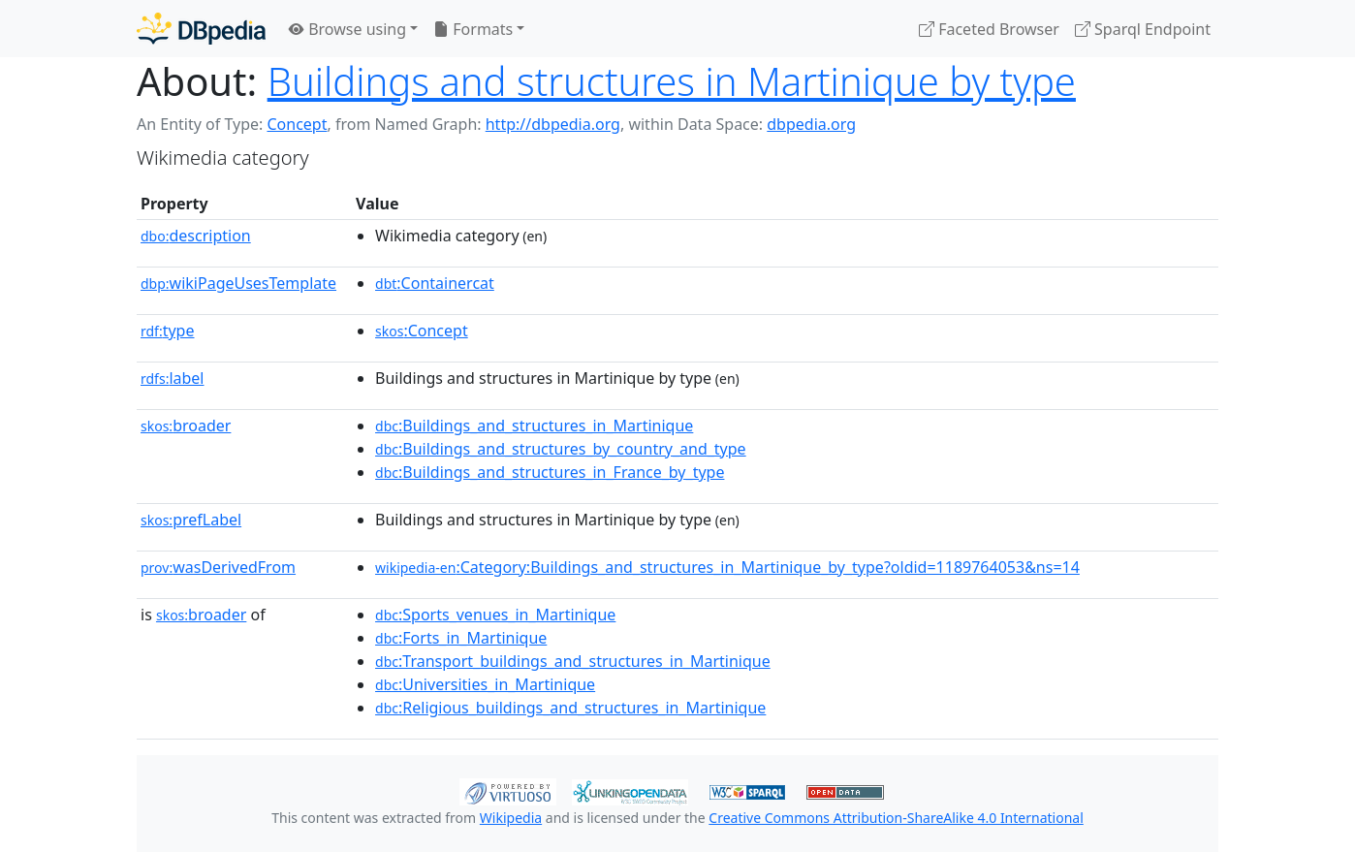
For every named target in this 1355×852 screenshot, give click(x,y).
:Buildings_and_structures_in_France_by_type (549, 472)
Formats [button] (473, 29)
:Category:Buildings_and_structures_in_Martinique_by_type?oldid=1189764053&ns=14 (727, 567)
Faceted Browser (989, 29)
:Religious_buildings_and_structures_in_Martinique (570, 707)
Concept (297, 124)
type (168, 330)
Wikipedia (511, 817)
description (196, 235)
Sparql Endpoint (1143, 29)
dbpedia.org (811, 124)
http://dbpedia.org (553, 124)
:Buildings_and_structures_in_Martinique (534, 425)
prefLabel (191, 519)
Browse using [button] (347, 29)
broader (186, 425)
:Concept (421, 330)
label (173, 378)
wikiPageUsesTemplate (238, 283)
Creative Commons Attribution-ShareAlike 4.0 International (896, 817)
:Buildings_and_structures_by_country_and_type (560, 448)
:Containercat (434, 283)
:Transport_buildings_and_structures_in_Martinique (573, 661)
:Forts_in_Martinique (461, 637)
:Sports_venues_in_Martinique (495, 614)
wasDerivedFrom (218, 567)
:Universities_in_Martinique (485, 684)
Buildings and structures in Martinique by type (672, 81)
